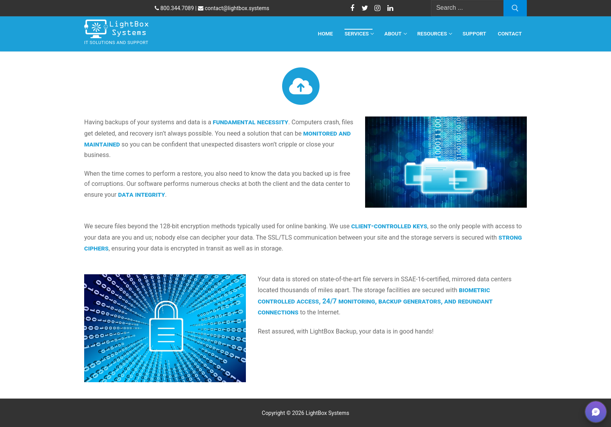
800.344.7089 (174, 8)
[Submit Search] (515, 8)
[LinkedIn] (390, 8)
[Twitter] (364, 8)
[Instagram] (377, 8)
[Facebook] (352, 8)
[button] (596, 412)
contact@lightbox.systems (233, 8)
